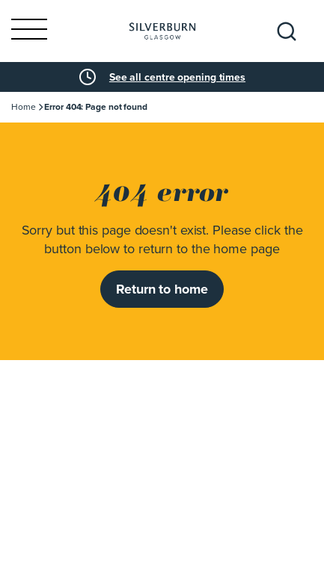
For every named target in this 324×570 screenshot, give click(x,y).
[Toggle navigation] (29, 31)
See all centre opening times (177, 76)
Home (23, 107)
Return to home (162, 289)
